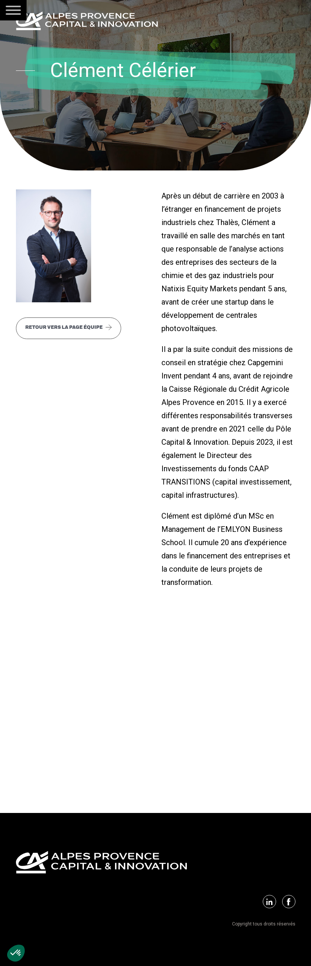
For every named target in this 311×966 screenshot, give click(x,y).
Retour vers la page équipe (64, 327)
